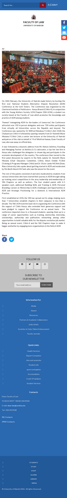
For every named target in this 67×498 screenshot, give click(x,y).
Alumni (33, 311)
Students (33, 462)
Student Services (34, 383)
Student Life (34, 365)
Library (33, 479)
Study (33, 466)
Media (33, 306)
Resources (33, 315)
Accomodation (34, 374)
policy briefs (33, 324)
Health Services (33, 351)
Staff (33, 471)
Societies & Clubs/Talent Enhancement (33, 329)
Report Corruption (33, 356)
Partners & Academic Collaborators (34, 320)
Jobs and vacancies (33, 360)
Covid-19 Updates (33, 379)
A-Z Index (53, 4)
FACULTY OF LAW (33, 22)
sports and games (34, 369)
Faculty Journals (33, 334)
